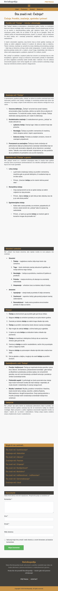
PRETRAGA (49, 2)
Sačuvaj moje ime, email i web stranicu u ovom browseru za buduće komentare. (29, 541)
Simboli (32, 9)
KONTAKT (34, 579)
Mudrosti (40, 9)
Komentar (8, 499)
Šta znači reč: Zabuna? (14, 457)
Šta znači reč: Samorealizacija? (18, 479)
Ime (6, 516)
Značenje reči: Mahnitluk (15, 453)
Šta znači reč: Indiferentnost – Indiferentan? (22, 475)
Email (6, 524)
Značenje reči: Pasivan (14, 461)
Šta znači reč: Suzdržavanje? (17, 450)
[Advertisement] (29, 79)
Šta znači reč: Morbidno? (15, 472)
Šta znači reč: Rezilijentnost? (17, 468)
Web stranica (8, 532)
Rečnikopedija (10, 2)
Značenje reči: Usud (13, 482)
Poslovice (24, 9)
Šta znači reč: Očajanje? (15, 464)
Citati (17, 9)
